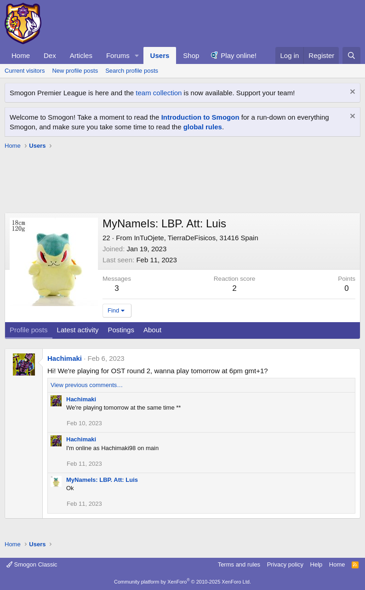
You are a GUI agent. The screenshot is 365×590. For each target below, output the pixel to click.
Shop (191, 55)
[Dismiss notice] (351, 93)
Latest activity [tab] (78, 330)
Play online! (239, 55)
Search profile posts (131, 70)
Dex (50, 55)
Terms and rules (239, 564)
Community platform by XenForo (182, 581)
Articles (81, 55)
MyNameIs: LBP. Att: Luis (102, 479)
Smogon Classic (31, 564)
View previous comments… (87, 385)
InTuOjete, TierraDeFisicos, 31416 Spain (196, 238)
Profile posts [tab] (29, 330)
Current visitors (25, 70)
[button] (137, 55)
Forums (118, 55)
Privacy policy (285, 564)
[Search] (351, 55)
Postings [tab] (121, 330)
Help (316, 564)
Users (160, 55)
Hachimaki (64, 358)
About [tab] (152, 330)
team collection (159, 93)
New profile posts (75, 70)
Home (20, 55)
